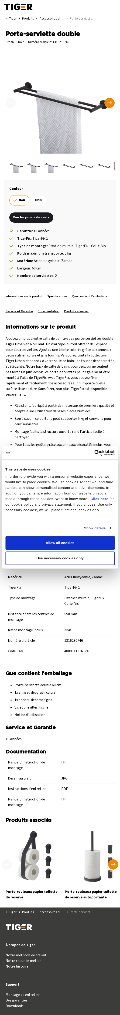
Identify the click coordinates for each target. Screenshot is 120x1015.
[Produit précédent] (7, 864)
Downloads (15, 1005)
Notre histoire (17, 966)
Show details (95, 528)
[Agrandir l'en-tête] (113, 7)
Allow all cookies (60, 543)
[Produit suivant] (113, 864)
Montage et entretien (23, 994)
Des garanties (16, 1000)
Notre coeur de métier (23, 960)
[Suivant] (109, 103)
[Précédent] (11, 103)
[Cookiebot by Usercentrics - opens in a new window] (94, 453)
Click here (99, 499)
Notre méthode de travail (26, 955)
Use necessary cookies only (60, 558)
